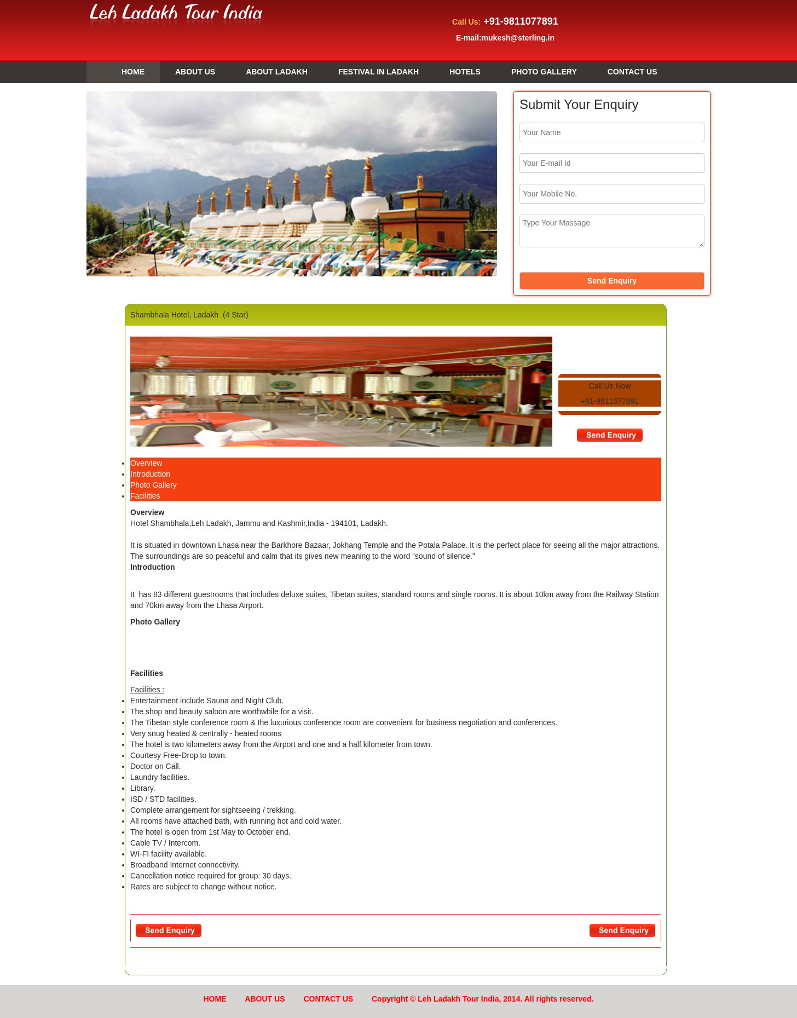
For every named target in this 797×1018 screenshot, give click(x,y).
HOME (123, 72)
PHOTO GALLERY (544, 71)
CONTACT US (632, 71)
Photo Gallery (153, 485)
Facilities (145, 495)
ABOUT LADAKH (277, 71)
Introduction (150, 474)
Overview (146, 463)
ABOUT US (195, 71)
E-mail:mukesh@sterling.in (505, 37)
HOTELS (465, 71)
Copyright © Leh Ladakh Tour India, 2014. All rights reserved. (483, 998)
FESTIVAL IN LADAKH (378, 71)
